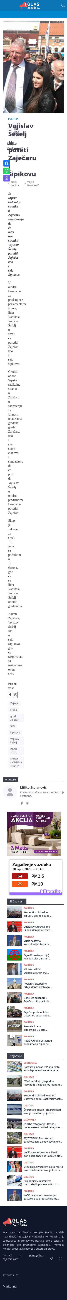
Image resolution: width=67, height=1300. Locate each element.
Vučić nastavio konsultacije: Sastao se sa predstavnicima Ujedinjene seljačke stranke (37, 942)
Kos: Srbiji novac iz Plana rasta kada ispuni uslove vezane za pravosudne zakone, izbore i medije (42, 1068)
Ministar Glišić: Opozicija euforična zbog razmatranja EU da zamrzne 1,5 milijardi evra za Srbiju (38, 971)
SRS (12, 726)
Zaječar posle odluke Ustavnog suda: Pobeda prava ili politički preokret (38, 1013)
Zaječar (14, 703)
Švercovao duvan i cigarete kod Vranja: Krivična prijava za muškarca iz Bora (42, 1111)
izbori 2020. (13, 750)
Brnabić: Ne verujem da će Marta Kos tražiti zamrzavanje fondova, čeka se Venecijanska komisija (43, 1168)
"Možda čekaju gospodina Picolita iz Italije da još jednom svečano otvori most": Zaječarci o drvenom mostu (42, 1083)
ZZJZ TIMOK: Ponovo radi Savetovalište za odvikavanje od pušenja (42, 1139)
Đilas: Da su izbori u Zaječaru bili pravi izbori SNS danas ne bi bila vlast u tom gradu (38, 999)
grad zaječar (14, 717)
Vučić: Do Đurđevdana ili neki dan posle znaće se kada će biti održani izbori (37, 928)
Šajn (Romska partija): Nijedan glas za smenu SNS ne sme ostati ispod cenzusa (37, 956)
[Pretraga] (63, 5)
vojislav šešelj (14, 740)
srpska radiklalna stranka (16, 762)
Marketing (10, 1286)
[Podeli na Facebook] (10, 695)
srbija (13, 709)
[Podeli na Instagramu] (16, 695)
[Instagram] (27, 803)
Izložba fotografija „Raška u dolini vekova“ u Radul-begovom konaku (43, 1125)
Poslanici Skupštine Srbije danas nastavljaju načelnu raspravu (38, 985)
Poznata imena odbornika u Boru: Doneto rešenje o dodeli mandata (38, 1028)
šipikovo (15, 732)
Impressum (10, 1275)
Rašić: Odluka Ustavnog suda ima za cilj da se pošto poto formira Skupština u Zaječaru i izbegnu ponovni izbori (38, 1042)
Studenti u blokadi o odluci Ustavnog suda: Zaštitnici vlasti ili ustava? (37, 914)
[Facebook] (22, 803)
